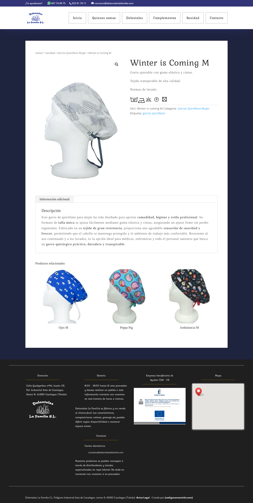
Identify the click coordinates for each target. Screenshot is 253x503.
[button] (199, 392)
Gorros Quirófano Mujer (72, 53)
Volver (39, 53)
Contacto (216, 17)
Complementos (164, 17)
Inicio (77, 17)
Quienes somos (104, 17)
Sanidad (193, 17)
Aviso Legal (143, 497)
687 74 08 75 (56, 3)
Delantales (134, 17)
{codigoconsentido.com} (179, 497)
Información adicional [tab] (55, 199)
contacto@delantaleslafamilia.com (105, 452)
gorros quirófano (154, 113)
